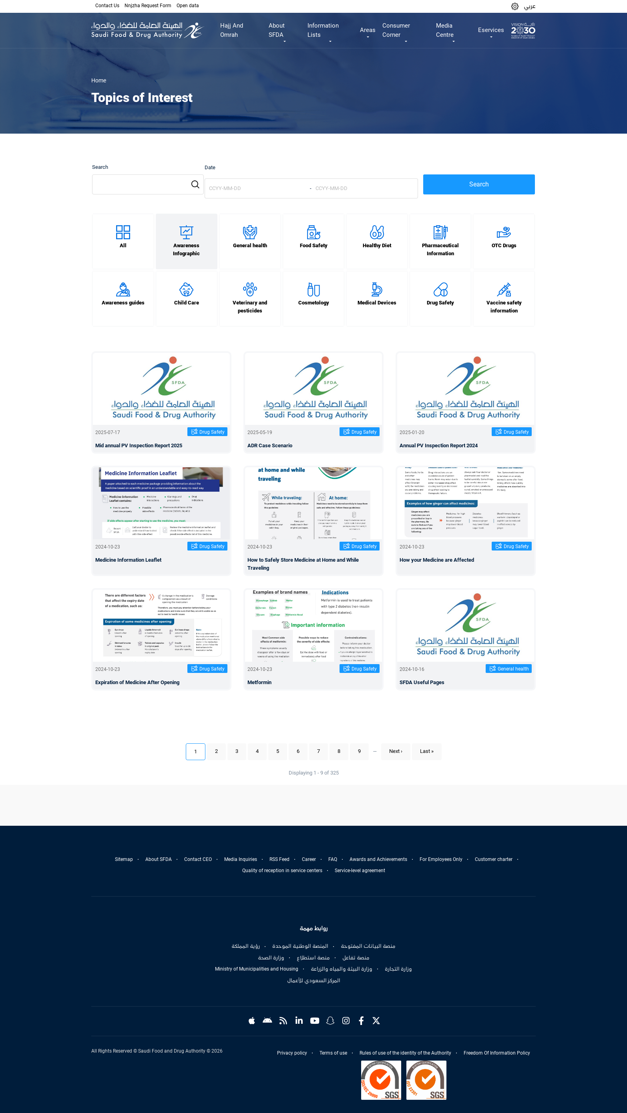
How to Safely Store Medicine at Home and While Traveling (303, 564)
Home (98, 80)
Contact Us (107, 5)
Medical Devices (377, 303)
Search (100, 167)
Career (309, 859)
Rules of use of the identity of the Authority (405, 1053)
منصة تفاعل (356, 958)
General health (250, 245)
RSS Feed (279, 859)
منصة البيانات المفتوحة (368, 946)
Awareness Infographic (186, 249)
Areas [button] (368, 30)
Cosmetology (313, 303)
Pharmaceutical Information (440, 249)
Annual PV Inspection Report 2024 (439, 445)
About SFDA (158, 859)
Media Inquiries (240, 859)
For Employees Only (441, 859)
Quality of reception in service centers (282, 870)
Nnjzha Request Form (148, 5)
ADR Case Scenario (269, 445)
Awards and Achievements (378, 859)
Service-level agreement (360, 870)
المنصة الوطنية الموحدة (300, 946)
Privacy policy (292, 1053)
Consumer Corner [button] (396, 30)
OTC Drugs (504, 245)
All (123, 245)
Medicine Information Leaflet (128, 560)
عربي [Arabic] (530, 6)
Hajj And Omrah (231, 30)
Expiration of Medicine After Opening (137, 682)
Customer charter (493, 859)
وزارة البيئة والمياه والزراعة (341, 969)
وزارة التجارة (398, 969)
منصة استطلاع (313, 958)
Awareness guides (123, 303)
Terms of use (333, 1053)
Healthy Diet (377, 245)
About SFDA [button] (277, 30)
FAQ (332, 859)
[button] (514, 6)
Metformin (259, 682)
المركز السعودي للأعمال (313, 980)
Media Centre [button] (445, 30)
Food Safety (314, 245)
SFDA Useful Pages (422, 682)
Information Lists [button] (323, 30)
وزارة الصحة (271, 958)
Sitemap (124, 859)
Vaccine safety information (504, 307)
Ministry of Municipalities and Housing (256, 969)
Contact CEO (198, 859)
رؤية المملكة (245, 946)
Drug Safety (440, 303)
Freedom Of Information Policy (497, 1053)
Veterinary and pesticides (250, 307)
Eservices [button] (491, 30)
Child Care (186, 303)
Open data (188, 5)
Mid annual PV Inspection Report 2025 (138, 445)
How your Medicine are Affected (437, 560)
